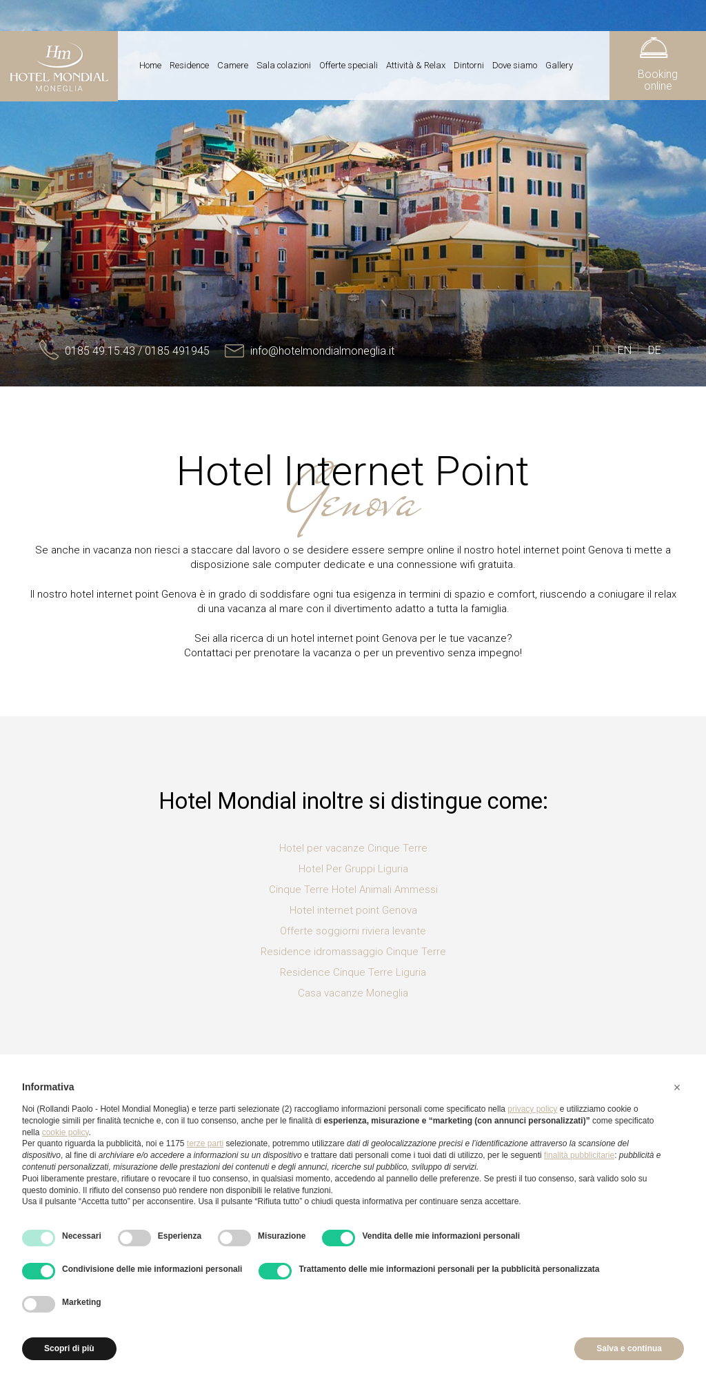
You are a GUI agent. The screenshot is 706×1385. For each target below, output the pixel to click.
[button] (677, 1088)
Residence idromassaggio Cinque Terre (353, 951)
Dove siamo (514, 65)
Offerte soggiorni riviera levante (353, 931)
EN (625, 350)
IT (596, 350)
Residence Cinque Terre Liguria (353, 972)
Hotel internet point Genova (353, 910)
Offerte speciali (348, 65)
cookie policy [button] (65, 1132)
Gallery (559, 65)
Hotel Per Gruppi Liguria (353, 869)
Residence (189, 65)
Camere (232, 65)
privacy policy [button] (532, 1109)
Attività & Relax (415, 65)
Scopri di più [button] (69, 1348)
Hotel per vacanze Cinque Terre (353, 848)
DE (654, 350)
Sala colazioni (283, 65)
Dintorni (469, 65)
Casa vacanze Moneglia (353, 993)
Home (150, 65)
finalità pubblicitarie (579, 1155)
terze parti (205, 1143)
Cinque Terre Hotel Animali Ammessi (353, 889)
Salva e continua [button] (629, 1348)
